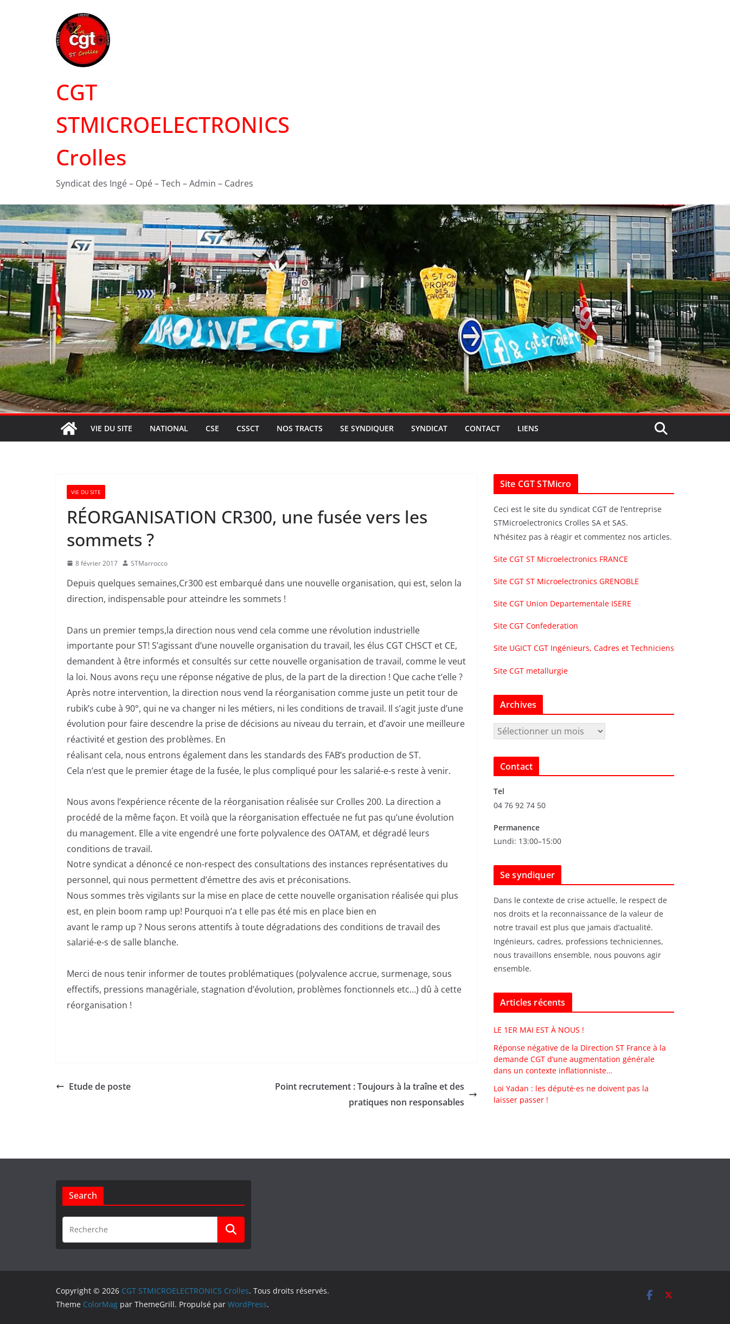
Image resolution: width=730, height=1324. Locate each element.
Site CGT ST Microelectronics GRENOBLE (566, 581)
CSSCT (247, 428)
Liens (528, 428)
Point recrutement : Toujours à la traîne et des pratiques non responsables (376, 1094)
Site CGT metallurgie (531, 671)
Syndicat (429, 428)
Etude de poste (93, 1086)
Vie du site (111, 428)
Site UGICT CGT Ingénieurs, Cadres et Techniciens (584, 648)
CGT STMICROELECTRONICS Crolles (173, 124)
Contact (482, 428)
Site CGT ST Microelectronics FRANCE (561, 559)
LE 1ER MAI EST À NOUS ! (539, 1030)
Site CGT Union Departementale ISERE (562, 603)
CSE (212, 428)
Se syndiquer (367, 428)
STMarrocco (149, 563)
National (169, 428)
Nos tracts (300, 428)
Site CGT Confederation (536, 626)
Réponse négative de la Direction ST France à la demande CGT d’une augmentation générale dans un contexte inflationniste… (580, 1059)
